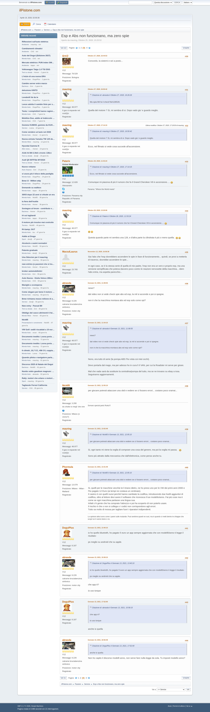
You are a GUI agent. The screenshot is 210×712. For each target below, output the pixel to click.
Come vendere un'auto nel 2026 (36, 132)
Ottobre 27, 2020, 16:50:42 (97, 89)
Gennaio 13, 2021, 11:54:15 (98, 323)
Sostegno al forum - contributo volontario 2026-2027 (38, 208)
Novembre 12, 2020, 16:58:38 (98, 251)
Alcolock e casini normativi (34, 243)
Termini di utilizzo (179, 706)
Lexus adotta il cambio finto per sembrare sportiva (38, 104)
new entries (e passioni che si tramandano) (38, 264)
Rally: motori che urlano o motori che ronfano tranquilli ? (38, 378)
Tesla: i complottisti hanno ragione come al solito (38, 111)
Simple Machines (37, 706)
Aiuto (170, 706)
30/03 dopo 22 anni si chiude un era (38, 195)
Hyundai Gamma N (30, 146)
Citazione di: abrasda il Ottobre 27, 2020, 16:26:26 (112, 95)
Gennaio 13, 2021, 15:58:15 (98, 557)
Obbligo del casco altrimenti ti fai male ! (38, 313)
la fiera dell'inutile (30, 201)
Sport (24, 239)
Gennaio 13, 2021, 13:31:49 (98, 467)
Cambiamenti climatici (32, 48)
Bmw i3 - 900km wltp (31, 181)
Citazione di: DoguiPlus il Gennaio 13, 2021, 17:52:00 (113, 646)
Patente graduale (29, 250)
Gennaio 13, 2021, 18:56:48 (98, 640)
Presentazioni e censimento (32, 323)
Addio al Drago (29, 236)
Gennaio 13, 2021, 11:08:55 (98, 283)
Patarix (66, 161)
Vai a (154, 689)
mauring (66, 89)
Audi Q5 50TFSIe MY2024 (33, 160)
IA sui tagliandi (29, 215)
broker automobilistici (32, 271)
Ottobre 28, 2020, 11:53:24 (97, 161)
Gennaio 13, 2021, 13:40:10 (98, 528)
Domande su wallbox (31, 188)
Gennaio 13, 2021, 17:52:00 (98, 602)
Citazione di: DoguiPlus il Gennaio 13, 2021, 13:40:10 (113, 563)
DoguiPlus (68, 528)
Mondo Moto (26, 142)
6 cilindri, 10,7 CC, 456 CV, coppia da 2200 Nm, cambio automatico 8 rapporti (38, 350)
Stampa (186, 48)
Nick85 (25, 320)
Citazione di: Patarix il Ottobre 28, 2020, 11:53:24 (111, 216)
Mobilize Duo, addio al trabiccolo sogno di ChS (38, 118)
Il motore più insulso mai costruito (38, 222)
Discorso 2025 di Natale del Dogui (37, 364)
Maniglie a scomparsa (32, 285)
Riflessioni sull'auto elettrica (35, 42)
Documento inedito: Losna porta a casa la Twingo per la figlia (38, 336)
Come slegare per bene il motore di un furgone (38, 292)
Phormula (67, 467)
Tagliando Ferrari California (34, 385)
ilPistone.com (29, 10)
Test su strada (27, 72)
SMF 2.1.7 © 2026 (24, 706)
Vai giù (63, 48)
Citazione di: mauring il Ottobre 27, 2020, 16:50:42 (112, 131)
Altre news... (26, 149)
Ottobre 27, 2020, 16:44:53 (97, 56)
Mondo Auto (26, 58)
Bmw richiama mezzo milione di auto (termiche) (38, 299)
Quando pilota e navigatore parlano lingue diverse (38, 357)
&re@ (65, 56)
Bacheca (25, 86)
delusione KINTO (29, 90)
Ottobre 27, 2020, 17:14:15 (97, 125)
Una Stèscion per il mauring (35, 257)
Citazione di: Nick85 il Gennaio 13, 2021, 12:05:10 (112, 435)
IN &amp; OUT (28, 229)
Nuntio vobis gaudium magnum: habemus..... (38, 371)
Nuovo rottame (29, 167)
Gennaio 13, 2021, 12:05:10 (98, 385)
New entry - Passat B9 (32, 306)
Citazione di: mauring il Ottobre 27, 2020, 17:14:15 (112, 167)
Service (24, 128)
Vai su (63, 678)
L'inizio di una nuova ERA (34, 76)
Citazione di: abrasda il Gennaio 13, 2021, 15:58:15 (112, 608)
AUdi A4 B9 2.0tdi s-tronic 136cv (37, 153)
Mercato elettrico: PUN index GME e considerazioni (38, 62)
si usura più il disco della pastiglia (37, 174)
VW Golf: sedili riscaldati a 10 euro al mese (38, 329)
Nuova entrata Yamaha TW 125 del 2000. (38, 139)
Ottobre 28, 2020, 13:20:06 (97, 210)
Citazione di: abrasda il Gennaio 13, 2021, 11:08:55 (112, 329)
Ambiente (25, 44)
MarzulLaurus (69, 251)
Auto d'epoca (27, 170)
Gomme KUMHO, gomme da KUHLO (38, 125)
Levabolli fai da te (30, 97)
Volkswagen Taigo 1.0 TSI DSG (36, 69)
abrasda (66, 283)
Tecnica (24, 225)
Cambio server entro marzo (34, 83)
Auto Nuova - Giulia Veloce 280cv (37, 278)
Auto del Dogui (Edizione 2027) (36, 55)
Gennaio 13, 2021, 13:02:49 (98, 428)
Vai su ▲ (189, 706)
